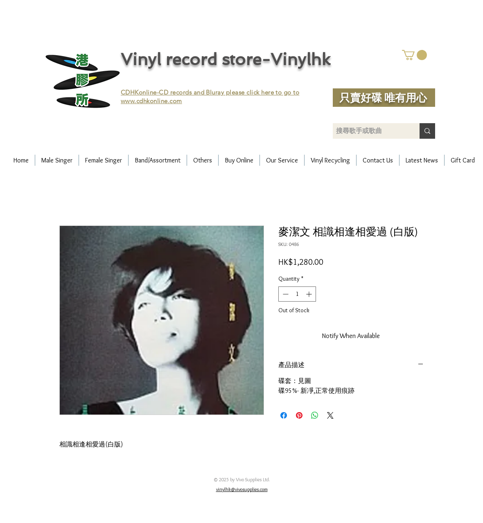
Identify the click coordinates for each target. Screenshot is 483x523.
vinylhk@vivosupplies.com (242, 489)
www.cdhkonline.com (151, 101)
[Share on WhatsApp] (315, 415)
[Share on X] (330, 415)
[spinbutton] (297, 294)
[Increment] (310, 294)
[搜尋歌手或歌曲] (369, 131)
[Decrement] (285, 294)
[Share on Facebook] (284, 415)
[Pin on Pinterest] (299, 415)
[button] (414, 55)
